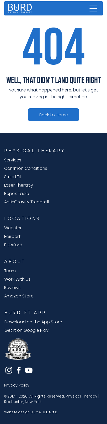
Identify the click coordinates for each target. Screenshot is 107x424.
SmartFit (13, 177)
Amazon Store (19, 296)
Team (10, 271)
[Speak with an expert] (53, 114)
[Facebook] (18, 370)
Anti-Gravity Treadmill (26, 202)
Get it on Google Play (26, 330)
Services (12, 160)
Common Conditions (25, 168)
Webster (13, 228)
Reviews (12, 288)
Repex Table (16, 194)
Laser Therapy (18, 185)
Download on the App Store (33, 322)
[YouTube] (28, 370)
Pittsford (13, 245)
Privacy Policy (16, 385)
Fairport (12, 236)
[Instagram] (8, 370)
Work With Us (17, 279)
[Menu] (93, 8)
